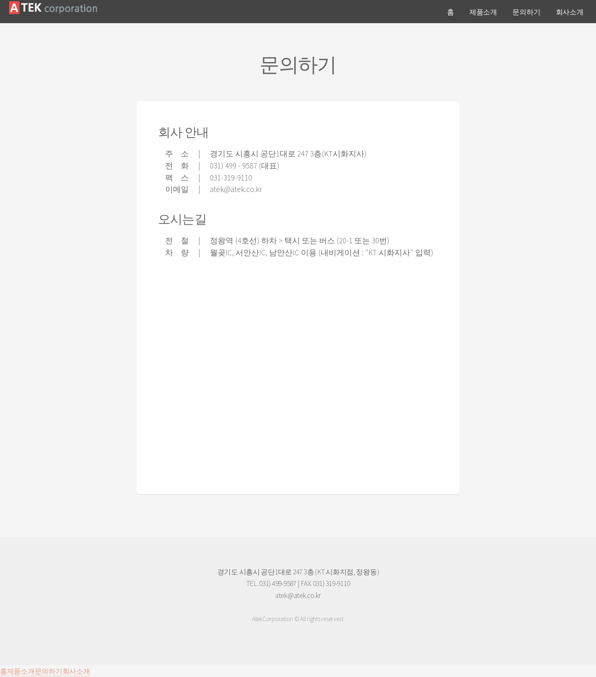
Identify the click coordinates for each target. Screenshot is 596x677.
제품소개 (483, 12)
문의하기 (526, 12)
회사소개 (570, 12)
